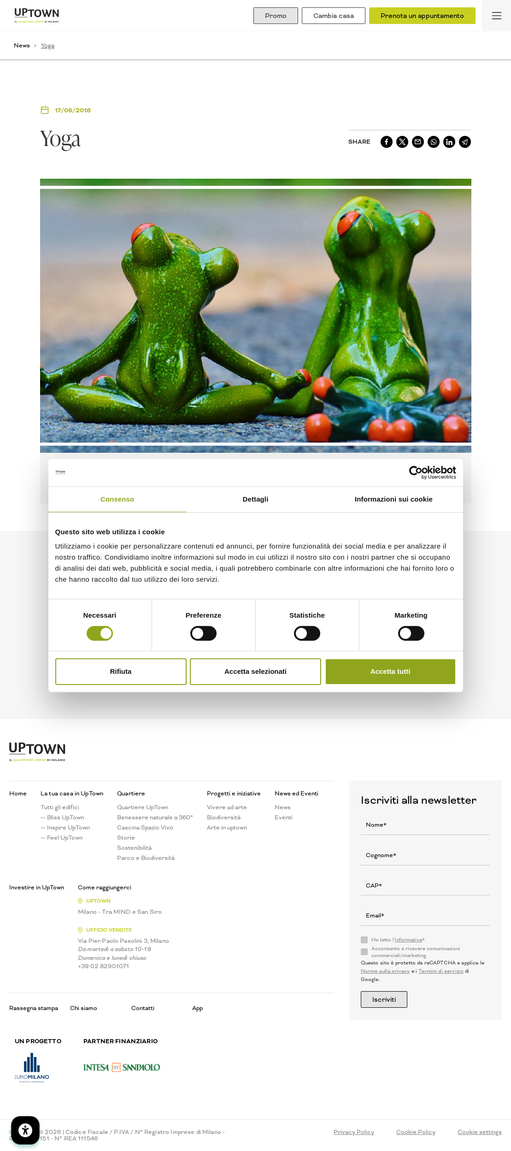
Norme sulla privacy (385, 971)
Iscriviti (384, 999)
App (197, 1008)
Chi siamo (83, 1008)
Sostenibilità (134, 848)
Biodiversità (224, 817)
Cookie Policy (415, 1132)
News (22, 45)
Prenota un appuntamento (422, 15)
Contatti (142, 1008)
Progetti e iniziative (234, 793)
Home (18, 793)
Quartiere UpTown (142, 807)
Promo (276, 15)
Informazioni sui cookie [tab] (394, 499)
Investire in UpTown (36, 887)
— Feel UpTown (61, 838)
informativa (408, 939)
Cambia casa (333, 15)
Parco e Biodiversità (146, 858)
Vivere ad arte (227, 807)
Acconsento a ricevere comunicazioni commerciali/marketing (415, 952)
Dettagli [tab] (256, 499)
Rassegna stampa (33, 1008)
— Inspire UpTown (65, 827)
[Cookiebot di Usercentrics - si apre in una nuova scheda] (416, 472)
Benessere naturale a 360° (155, 817)
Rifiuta (121, 671)
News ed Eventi (296, 793)
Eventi (284, 817)
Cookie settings (480, 1132)
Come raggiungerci (104, 887)
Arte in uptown (227, 827)
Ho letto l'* (398, 940)
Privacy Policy (354, 1132)
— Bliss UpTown (62, 817)
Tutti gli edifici (60, 807)
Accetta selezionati (255, 671)
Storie (126, 838)
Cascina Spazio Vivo (145, 827)
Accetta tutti (390, 671)
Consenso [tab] (117, 499)
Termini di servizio (441, 971)
